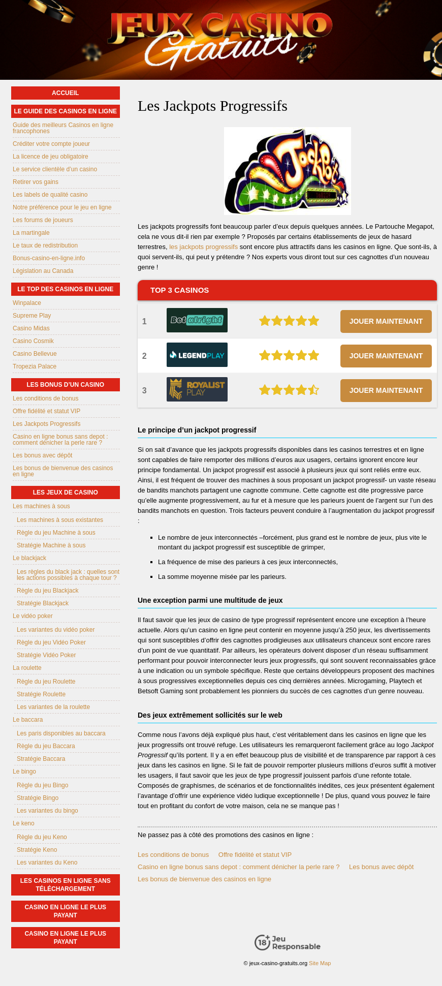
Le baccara (28, 719)
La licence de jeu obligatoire (50, 156)
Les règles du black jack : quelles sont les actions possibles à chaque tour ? (68, 574)
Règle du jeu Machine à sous (56, 532)
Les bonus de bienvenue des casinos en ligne (204, 879)
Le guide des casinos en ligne (65, 111)
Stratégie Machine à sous (51, 545)
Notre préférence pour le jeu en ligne (62, 207)
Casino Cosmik (33, 341)
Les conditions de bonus (173, 854)
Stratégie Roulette (41, 694)
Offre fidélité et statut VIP (255, 854)
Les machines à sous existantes (60, 519)
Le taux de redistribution (45, 245)
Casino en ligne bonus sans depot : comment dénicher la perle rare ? (238, 867)
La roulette (27, 667)
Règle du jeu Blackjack (47, 590)
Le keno (24, 823)
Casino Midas (31, 328)
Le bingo (24, 771)
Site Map (320, 963)
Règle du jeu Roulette (46, 681)
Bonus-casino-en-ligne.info (49, 258)
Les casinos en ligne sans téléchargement (65, 884)
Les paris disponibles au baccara (61, 733)
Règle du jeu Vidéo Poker (51, 642)
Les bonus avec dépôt (381, 867)
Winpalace (27, 302)
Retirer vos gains (35, 182)
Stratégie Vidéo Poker (46, 655)
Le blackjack (29, 558)
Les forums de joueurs (43, 220)
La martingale (31, 232)
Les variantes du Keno (47, 862)
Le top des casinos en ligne (65, 289)
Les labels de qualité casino (50, 194)
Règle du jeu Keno (42, 837)
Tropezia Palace (34, 366)
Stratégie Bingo (37, 798)
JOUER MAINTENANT (386, 321)
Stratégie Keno (37, 849)
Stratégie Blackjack (43, 603)
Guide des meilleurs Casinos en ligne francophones (63, 128)
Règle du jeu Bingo (42, 785)
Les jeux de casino (65, 492)
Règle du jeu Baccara (46, 746)
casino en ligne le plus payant (65, 911)
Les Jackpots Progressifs (46, 423)
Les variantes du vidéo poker (55, 629)
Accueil (65, 93)
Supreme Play (32, 315)
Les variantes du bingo (47, 810)
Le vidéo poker (33, 616)
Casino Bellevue (35, 353)
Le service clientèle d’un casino (55, 169)
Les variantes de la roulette (53, 707)
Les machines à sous (41, 506)
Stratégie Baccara (41, 758)
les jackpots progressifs (203, 247)
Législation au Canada (43, 270)
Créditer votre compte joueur (51, 143)
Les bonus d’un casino (65, 384)
